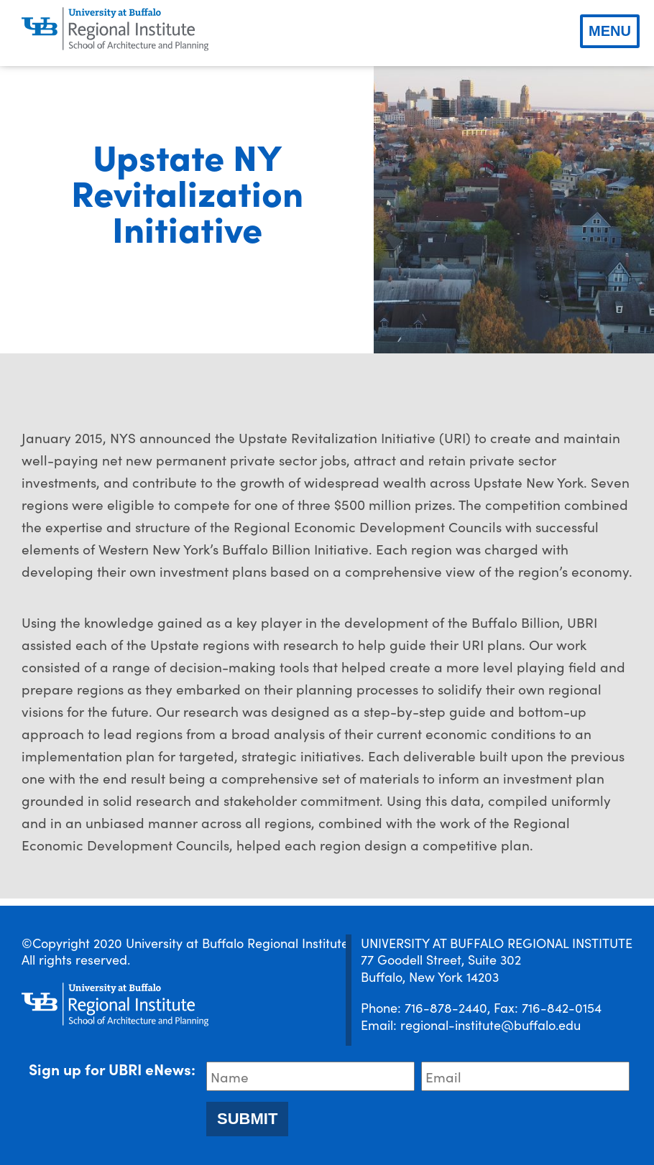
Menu (610, 31)
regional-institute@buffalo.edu (490, 1025)
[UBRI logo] (115, 29)
